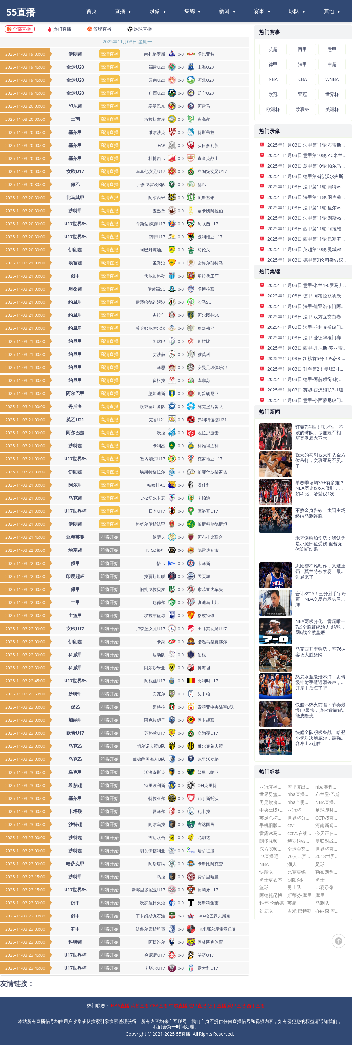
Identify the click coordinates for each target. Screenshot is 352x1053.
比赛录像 (324, 887)
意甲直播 (236, 1005)
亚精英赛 (75, 537)
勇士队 (294, 887)
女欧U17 (75, 171)
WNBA (332, 79)
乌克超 (75, 498)
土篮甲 (75, 615)
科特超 (75, 942)
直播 (120, 11)
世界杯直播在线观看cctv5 (327, 849)
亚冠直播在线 (271, 787)
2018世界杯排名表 (327, 856)
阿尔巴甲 (75, 393)
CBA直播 (159, 1005)
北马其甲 (75, 197)
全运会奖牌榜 (299, 849)
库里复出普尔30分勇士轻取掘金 (299, 787)
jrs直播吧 (268, 856)
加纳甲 (75, 720)
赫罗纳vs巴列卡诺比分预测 (299, 841)
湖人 (292, 864)
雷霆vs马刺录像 (271, 833)
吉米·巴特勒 (299, 911)
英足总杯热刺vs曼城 (271, 818)
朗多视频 (268, 841)
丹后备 (75, 406)
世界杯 (332, 94)
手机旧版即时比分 (271, 825)
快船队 (266, 872)
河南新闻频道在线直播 (327, 825)
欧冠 (273, 94)
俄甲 (75, 276)
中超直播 (178, 1005)
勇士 (320, 880)
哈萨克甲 (75, 863)
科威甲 (75, 654)
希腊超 (75, 785)
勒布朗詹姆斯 (327, 872)
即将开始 (109, 537)
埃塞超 (75, 263)
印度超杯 (75, 576)
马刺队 (322, 903)
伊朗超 (75, 54)
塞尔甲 (75, 132)
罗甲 (75, 929)
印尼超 (75, 106)
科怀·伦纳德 (271, 903)
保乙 (75, 184)
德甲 (273, 64)
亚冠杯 (294, 810)
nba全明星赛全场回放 (299, 802)
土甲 (75, 602)
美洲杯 (332, 109)
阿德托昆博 (270, 895)
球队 (294, 11)
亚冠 (302, 94)
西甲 (302, 49)
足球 (320, 864)
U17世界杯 (75, 223)
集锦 (189, 11)
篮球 (264, 887)
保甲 (75, 589)
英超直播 (140, 1005)
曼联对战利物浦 (327, 841)
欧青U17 (75, 733)
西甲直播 (256, 1005)
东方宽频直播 (271, 849)
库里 (320, 895)
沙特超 (75, 445)
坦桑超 (75, 289)
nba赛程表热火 (327, 787)
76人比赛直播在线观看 (299, 856)
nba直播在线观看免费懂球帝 (299, 794)
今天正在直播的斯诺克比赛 (327, 833)
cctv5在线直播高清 (299, 833)
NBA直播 (120, 1005)
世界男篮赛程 (271, 794)
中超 (332, 64)
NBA (273, 79)
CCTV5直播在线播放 (327, 818)
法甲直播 (197, 1005)
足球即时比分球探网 (327, 810)
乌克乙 (75, 746)
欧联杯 (302, 109)
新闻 (224, 11)
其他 (329, 11)
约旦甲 (75, 302)
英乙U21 (75, 419)
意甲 (332, 49)
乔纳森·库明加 (327, 911)
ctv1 (291, 825)
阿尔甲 (75, 485)
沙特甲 (75, 210)
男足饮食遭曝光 (271, 802)
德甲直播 (217, 1005)
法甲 (302, 64)
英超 (273, 49)
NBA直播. (325, 802)
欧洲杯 (273, 109)
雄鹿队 (266, 911)
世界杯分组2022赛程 (299, 818)
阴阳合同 (296, 880)
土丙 (75, 119)
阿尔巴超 (75, 432)
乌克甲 (75, 772)
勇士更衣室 (270, 880)
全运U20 (75, 67)
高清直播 (109, 54)
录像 (155, 11)
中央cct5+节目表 (271, 810)
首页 (91, 11)
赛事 (259, 11)
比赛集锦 (296, 872)
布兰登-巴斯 (327, 794)
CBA (302, 79)
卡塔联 (75, 811)
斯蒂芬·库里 (299, 895)
